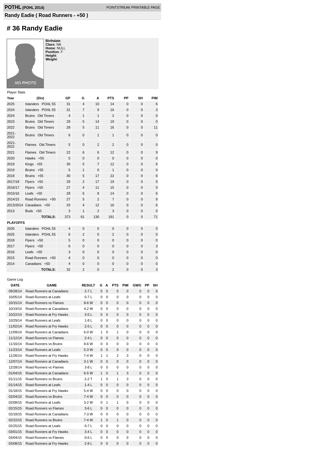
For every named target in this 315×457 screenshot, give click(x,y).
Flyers (30, 181)
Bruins (30, 115)
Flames (31, 144)
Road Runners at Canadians (47, 291)
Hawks (30, 158)
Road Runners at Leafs (43, 297)
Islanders (32, 104)
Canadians (34, 205)
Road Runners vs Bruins (44, 344)
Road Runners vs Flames (45, 303)
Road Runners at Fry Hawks (47, 314)
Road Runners (36, 199)
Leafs (30, 193)
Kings (30, 164)
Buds (29, 211)
